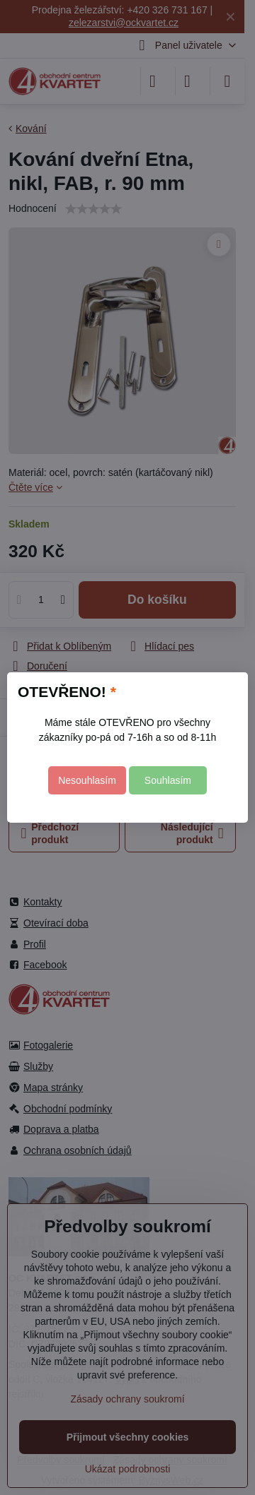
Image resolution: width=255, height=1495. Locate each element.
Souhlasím (167, 780)
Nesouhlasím (87, 780)
